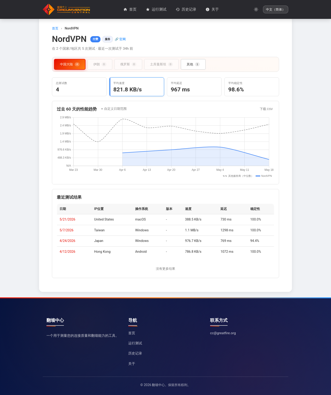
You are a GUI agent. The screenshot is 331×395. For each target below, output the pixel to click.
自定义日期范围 (115, 109)
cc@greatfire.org (223, 333)
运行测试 (135, 343)
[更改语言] (275, 9)
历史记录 (135, 353)
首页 (55, 28)
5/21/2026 (67, 219)
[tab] (70, 64)
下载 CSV (266, 109)
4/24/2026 (67, 241)
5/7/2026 (66, 230)
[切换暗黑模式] (256, 9)
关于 (131, 364)
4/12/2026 (67, 252)
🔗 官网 (120, 39)
